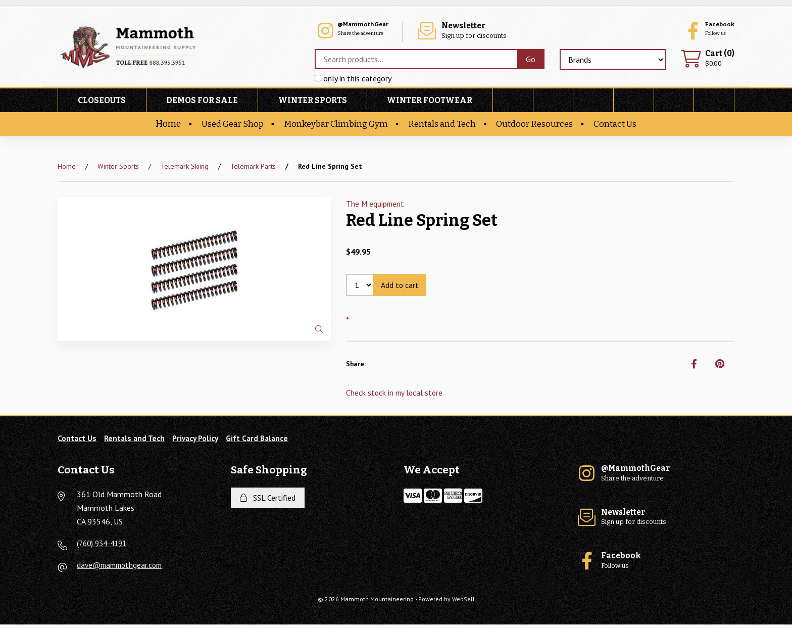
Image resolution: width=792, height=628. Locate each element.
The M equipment (376, 205)
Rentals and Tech (444, 125)
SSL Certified (267, 501)
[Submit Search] (528, 61)
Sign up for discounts (589, 30)
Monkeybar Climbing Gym (334, 125)
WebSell (463, 602)
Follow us (701, 30)
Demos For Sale (202, 102)
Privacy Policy (198, 441)
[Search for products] (413, 61)
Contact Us (620, 125)
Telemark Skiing (185, 167)
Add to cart (401, 287)
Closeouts (102, 102)
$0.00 (706, 60)
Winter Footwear (429, 102)
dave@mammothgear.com (122, 568)
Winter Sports (312, 102)
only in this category (350, 80)
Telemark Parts (253, 167)
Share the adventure (462, 30)
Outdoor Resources (538, 125)
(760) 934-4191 (104, 547)
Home (162, 125)
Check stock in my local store (395, 396)
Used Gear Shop (228, 125)
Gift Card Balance (263, 441)
